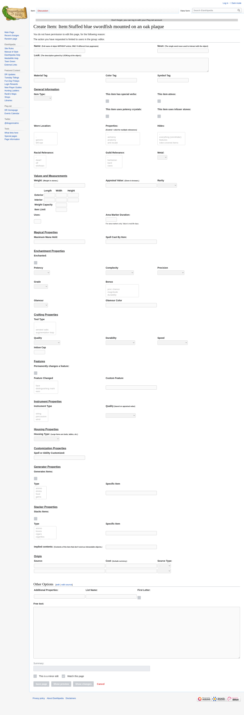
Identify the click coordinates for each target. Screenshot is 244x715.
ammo (40, 491)
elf (40, 165)
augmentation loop (44, 335)
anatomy (122, 142)
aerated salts (44, 332)
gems (40, 499)
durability (122, 297)
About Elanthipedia (55, 711)
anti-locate (122, 145)
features (171, 142)
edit (58, 587)
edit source (66, 587)
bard (114, 165)
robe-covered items (171, 145)
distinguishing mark (46, 391)
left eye (45, 145)
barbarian (114, 162)
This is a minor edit (48, 688)
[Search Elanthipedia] (217, 10)
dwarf (40, 162)
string (41, 416)
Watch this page (75, 688)
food (40, 496)
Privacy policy (39, 711)
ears (46, 394)
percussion (41, 419)
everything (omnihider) (171, 139)
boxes (45, 533)
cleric (114, 168)
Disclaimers (71, 711)
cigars (45, 536)
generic (45, 142)
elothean (40, 168)
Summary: (38, 676)
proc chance (122, 291)
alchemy (122, 139)
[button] (101, 696)
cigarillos (45, 539)
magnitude (122, 294)
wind (41, 422)
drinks (40, 493)
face (46, 388)
